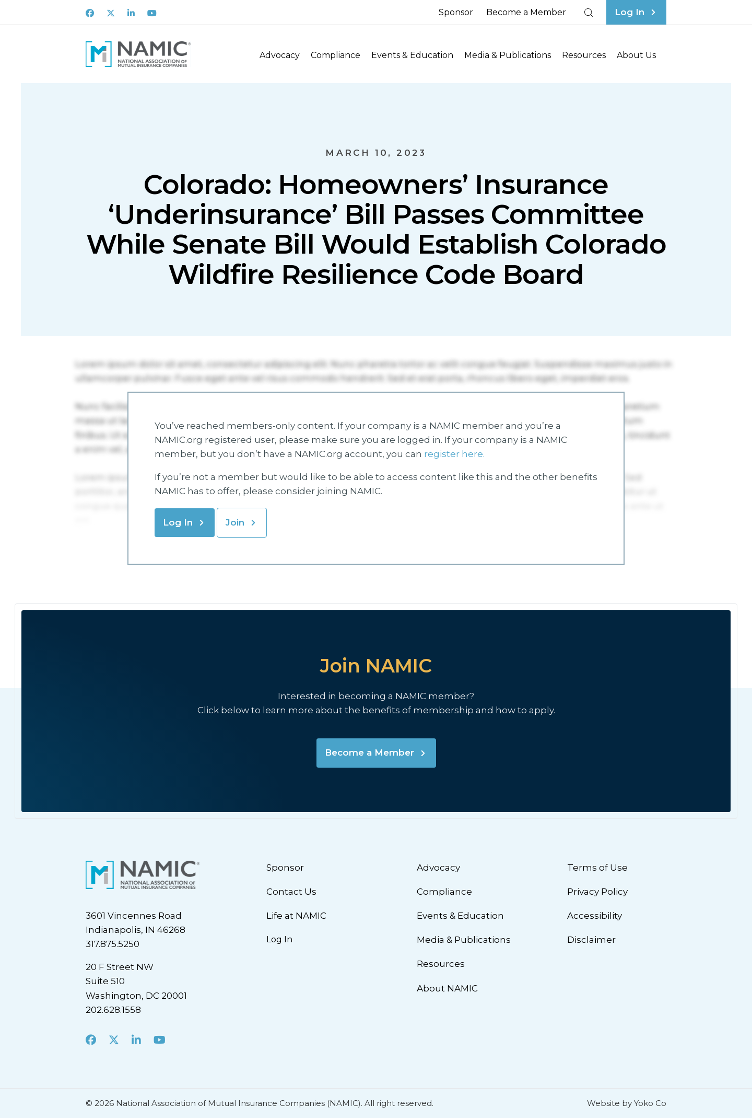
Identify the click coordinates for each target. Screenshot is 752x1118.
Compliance (335, 55)
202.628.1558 (113, 1010)
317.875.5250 (112, 944)
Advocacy (280, 55)
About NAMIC (447, 988)
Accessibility (594, 915)
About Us (636, 55)
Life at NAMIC (296, 915)
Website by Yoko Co (626, 1103)
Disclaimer (591, 939)
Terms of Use (597, 867)
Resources (584, 55)
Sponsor (456, 12)
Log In (178, 522)
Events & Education (412, 55)
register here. (455, 454)
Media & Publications (507, 55)
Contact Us (291, 891)
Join (235, 522)
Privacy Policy (597, 891)
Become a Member (526, 12)
